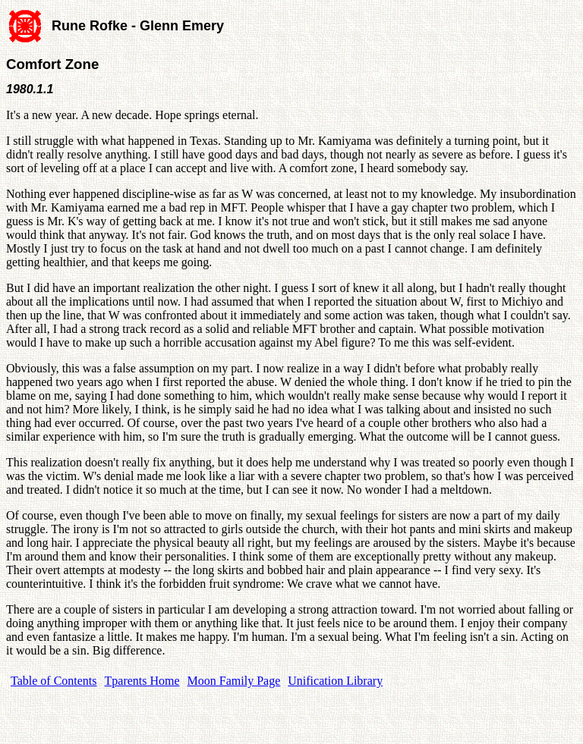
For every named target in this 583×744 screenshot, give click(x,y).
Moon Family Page (234, 680)
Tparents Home (142, 680)
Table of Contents (54, 680)
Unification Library (335, 680)
